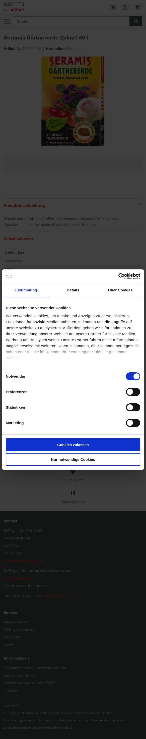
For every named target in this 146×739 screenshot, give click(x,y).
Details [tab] (73, 290)
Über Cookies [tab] (120, 290)
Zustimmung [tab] (25, 290)
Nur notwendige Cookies (73, 459)
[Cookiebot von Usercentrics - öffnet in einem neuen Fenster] (118, 276)
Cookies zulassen (73, 445)
